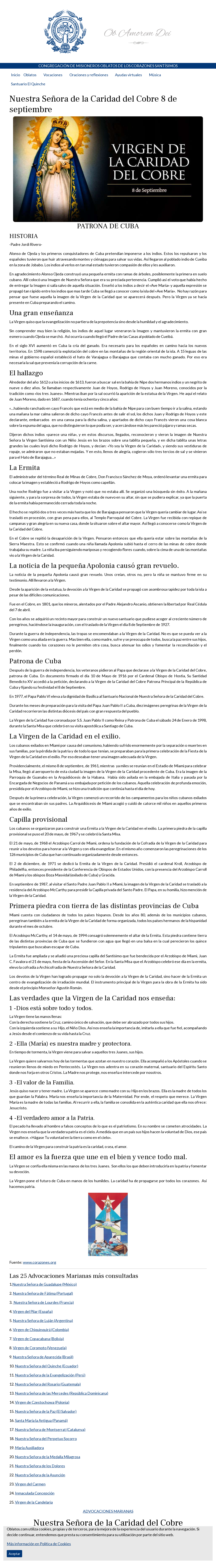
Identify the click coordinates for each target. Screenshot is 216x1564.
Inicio (15, 74)
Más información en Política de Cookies (39, 1543)
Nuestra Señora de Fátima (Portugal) (43, 1293)
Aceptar (14, 1554)
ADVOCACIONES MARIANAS (108, 1511)
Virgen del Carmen (30, 1484)
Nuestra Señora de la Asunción (40, 1475)
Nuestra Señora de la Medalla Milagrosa (47, 1456)
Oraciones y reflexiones (88, 74)
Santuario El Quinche (28, 84)
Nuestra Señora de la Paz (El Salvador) (46, 1411)
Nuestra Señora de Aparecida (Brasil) (43, 1357)
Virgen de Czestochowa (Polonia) (42, 1402)
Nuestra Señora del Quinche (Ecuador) (46, 1366)
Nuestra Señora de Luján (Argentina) (43, 1320)
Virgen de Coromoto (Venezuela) (40, 1347)
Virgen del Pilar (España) (33, 1311)
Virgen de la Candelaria (34, 1502)
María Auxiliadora (29, 1447)
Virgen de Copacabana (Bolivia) (38, 1338)
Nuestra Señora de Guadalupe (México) (44, 1284)
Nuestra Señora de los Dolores (40, 1465)
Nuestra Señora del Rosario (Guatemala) (48, 1384)
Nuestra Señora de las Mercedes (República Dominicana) (61, 1393)
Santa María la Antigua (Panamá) (41, 1420)
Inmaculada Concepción (34, 1493)
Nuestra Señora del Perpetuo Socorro (46, 1438)
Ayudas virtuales (128, 74)
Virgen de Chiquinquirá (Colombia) (41, 1329)
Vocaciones (52, 74)
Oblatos (29, 74)
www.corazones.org (39, 1262)
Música (155, 74)
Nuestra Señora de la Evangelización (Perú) (50, 1375)
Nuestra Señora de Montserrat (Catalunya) (50, 1429)
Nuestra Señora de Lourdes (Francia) (43, 1302)
